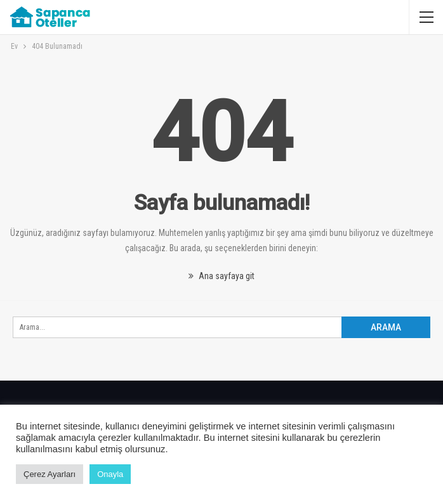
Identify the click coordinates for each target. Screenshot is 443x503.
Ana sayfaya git (221, 276)
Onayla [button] (110, 474)
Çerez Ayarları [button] (49, 474)
